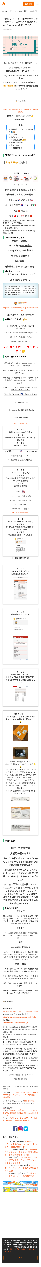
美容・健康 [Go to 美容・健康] (23, 11)
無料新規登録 (29, 1101)
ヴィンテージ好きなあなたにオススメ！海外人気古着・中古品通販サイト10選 (21, 1152)
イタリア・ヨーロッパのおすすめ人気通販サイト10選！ (21, 1168)
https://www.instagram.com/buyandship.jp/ (19, 1017)
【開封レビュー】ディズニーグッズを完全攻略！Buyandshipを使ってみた (20, 1119)
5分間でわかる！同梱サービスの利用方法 (21, 1175)
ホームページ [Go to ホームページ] (7, 11)
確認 (20, 1257)
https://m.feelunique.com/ (20, 423)
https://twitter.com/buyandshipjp (15, 1023)
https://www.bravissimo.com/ (20, 464)
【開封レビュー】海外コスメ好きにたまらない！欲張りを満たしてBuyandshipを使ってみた (20, 1113)
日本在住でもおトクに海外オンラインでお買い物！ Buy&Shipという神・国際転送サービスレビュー (20, 1095)
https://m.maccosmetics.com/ (20, 513)
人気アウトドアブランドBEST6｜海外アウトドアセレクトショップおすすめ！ (21, 1160)
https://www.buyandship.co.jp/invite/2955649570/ (20, 110)
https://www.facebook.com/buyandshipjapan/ (20, 1011)
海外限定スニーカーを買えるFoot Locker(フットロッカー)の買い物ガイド (21, 1144)
